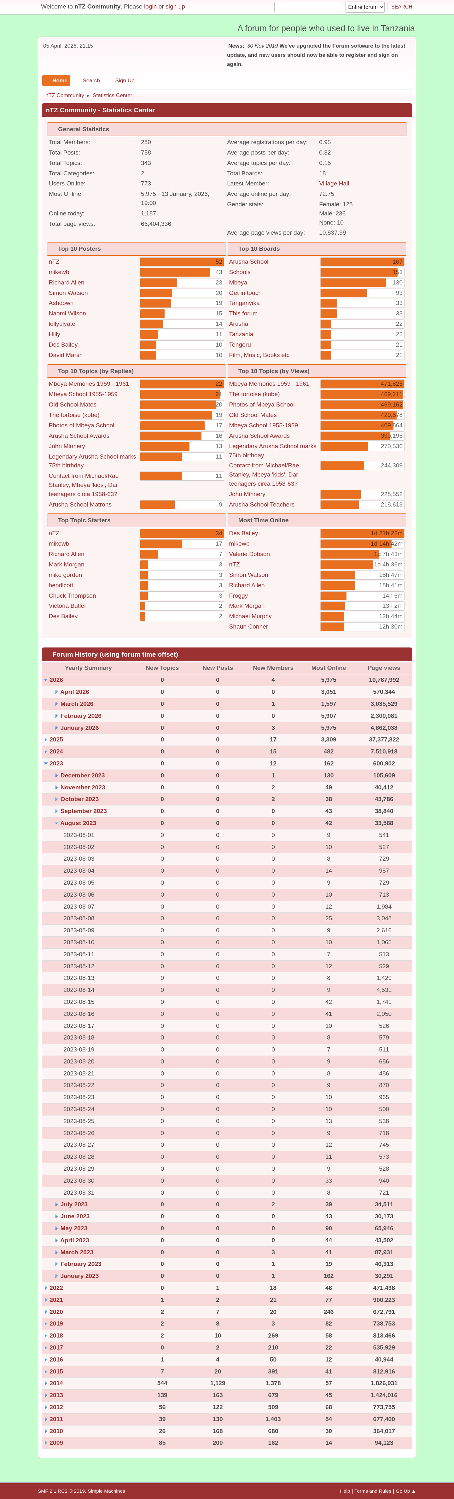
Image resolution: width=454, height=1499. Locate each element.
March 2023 (77, 1252)
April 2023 (74, 1240)
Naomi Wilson (67, 313)
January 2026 (80, 727)
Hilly (54, 334)
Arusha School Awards (79, 435)
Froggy (238, 595)
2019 (56, 1323)
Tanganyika (244, 303)
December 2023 (83, 775)
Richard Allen (66, 282)
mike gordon (65, 574)
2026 (56, 679)
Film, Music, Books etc (259, 355)
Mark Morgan (66, 564)
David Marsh (66, 355)
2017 (56, 1347)
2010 (56, 1431)
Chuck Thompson (72, 595)
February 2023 (81, 1264)
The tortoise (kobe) (74, 415)
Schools (240, 272)
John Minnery (67, 446)
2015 (56, 1371)
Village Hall (334, 183)
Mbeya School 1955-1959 (83, 394)
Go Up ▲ (406, 1491)
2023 (56, 763)
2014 (56, 1383)
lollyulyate (62, 323)
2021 (56, 1300)
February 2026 (81, 715)
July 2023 (74, 1204)
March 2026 (77, 703)
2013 (56, 1395)
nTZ (54, 261)
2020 (56, 1312)
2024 (56, 751)
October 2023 (80, 799)
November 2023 (83, 787)
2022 (56, 1288)
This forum (243, 313)
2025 (56, 739)
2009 (56, 1442)
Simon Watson (68, 293)
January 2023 (80, 1276)
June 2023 (75, 1216)
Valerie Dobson (249, 554)
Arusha (238, 323)
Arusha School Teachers (262, 504)
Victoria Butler (67, 605)
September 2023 (84, 811)
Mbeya (238, 282)
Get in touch (245, 293)
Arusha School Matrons (80, 504)
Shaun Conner (248, 626)
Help (345, 1491)
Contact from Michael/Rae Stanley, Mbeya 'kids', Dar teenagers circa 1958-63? (84, 484)
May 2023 (74, 1228)
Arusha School (249, 261)
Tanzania (241, 334)
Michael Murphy (250, 616)
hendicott (61, 585)
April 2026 (74, 691)
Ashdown (61, 303)
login (150, 6)
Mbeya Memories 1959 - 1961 (89, 383)
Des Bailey (63, 344)
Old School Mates (72, 404)
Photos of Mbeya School (81, 425)
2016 (56, 1359)
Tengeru (240, 344)
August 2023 (78, 823)
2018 (56, 1335)
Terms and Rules (373, 1491)
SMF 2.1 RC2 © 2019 (61, 1491)
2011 (56, 1419)
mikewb (59, 272)
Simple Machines (106, 1491)
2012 (56, 1407)
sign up (175, 6)
